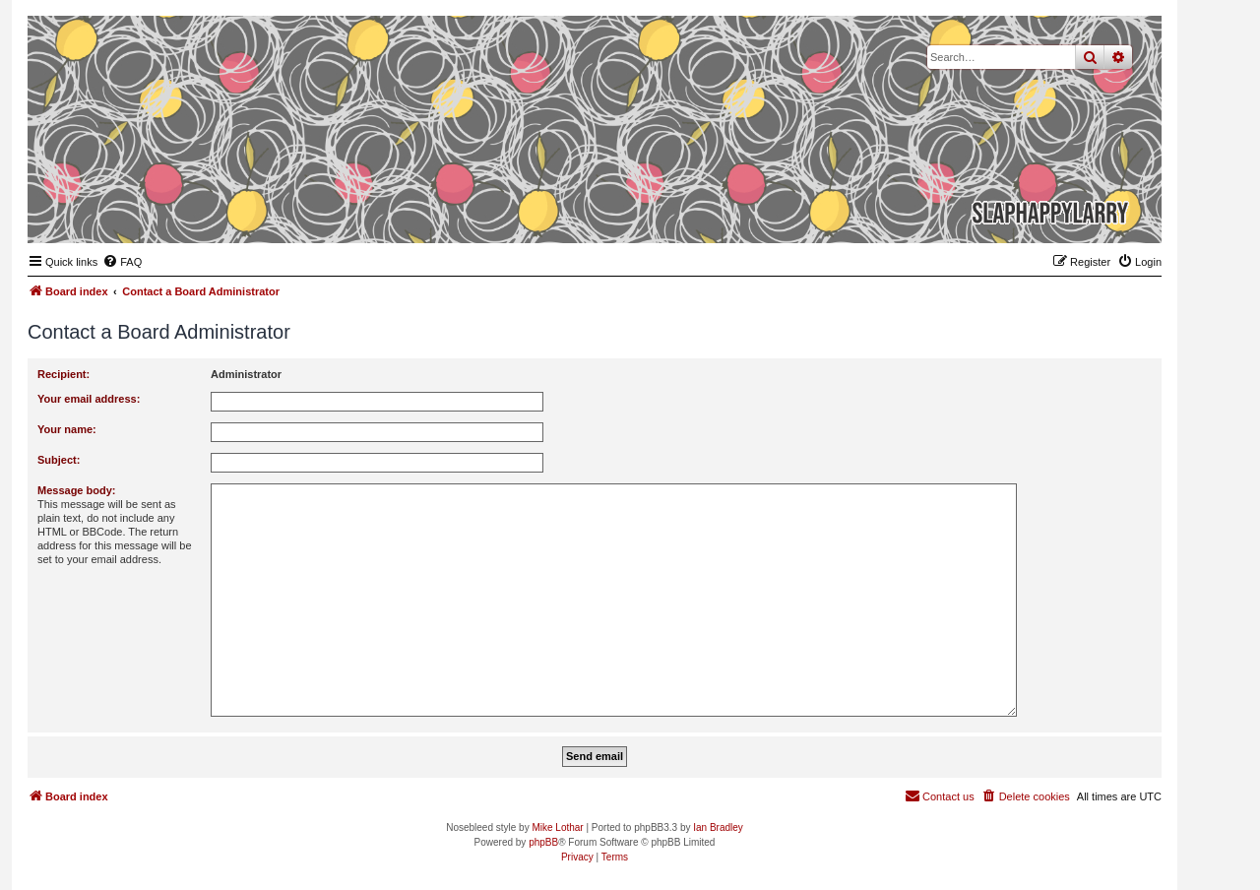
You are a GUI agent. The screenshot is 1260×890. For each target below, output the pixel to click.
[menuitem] (122, 262)
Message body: (76, 490)
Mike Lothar (557, 827)
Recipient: (63, 374)
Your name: (66, 429)
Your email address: (88, 399)
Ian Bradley (718, 827)
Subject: (58, 460)
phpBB (543, 842)
